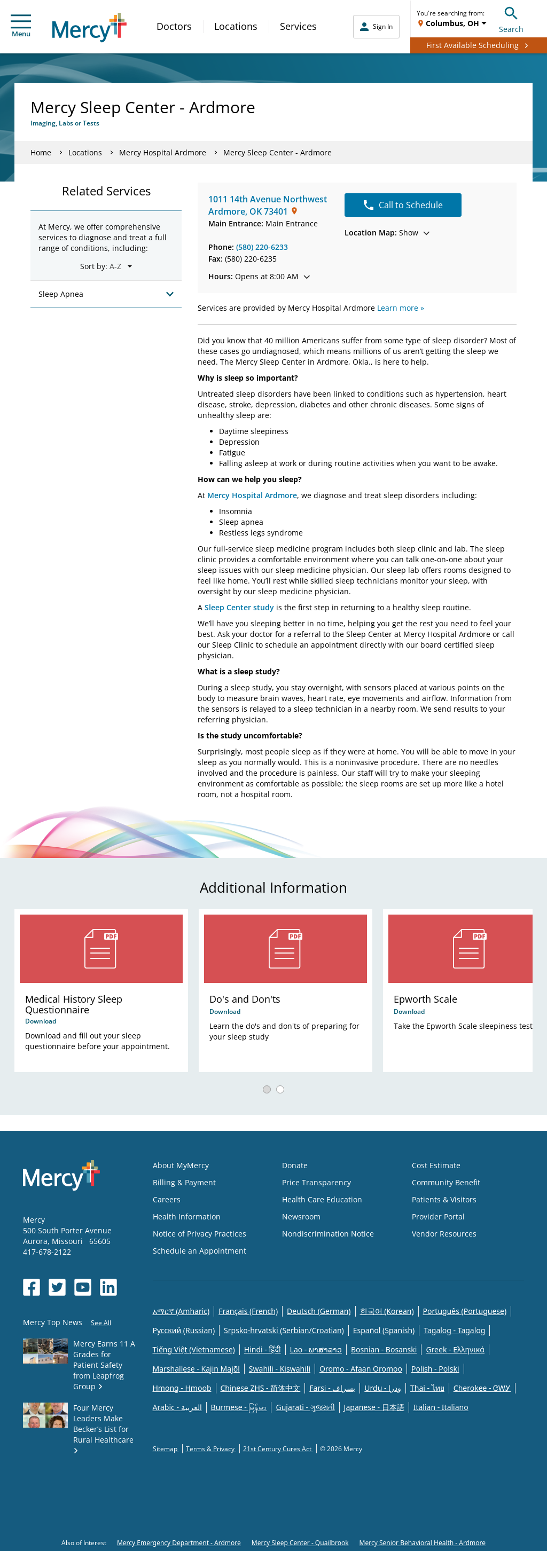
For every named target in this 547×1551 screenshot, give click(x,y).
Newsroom (301, 1216)
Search (511, 18)
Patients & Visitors (444, 1199)
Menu (21, 26)
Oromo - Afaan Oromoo (360, 1369)
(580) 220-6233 (262, 247)
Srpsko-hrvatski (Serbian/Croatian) (284, 1330)
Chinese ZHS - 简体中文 (261, 1388)
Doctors (174, 26)
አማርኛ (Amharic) (181, 1311)
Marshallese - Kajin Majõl (196, 1369)
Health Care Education (322, 1199)
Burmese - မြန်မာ (239, 1407)
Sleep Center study (239, 607)
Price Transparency (316, 1182)
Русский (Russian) (184, 1330)
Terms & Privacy (211, 1448)
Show (387, 232)
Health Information (187, 1216)
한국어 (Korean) (387, 1311)
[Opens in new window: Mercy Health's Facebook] (31, 1287)
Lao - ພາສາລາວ (316, 1349)
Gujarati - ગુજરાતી (305, 1407)
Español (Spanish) (384, 1330)
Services (298, 26)
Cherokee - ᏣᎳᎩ (482, 1388)
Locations (235, 26)
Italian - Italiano (440, 1407)
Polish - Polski (435, 1369)
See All (101, 1322)
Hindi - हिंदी (262, 1349)
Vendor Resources (444, 1234)
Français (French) (248, 1311)
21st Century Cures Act (278, 1448)
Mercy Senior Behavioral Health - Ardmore (423, 1542)
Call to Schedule (403, 205)
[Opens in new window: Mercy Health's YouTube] (82, 1287)
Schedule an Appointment (199, 1251)
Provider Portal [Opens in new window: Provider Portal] (438, 1216)
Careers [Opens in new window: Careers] (167, 1199)
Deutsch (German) (318, 1311)
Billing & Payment (184, 1182)
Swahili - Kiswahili (279, 1369)
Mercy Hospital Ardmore (162, 152)
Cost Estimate (436, 1165)
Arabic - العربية (177, 1407)
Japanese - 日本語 (374, 1407)
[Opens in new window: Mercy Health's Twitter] (57, 1287)
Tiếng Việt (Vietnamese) (194, 1349)
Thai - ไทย (427, 1388)
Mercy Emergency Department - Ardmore (179, 1542)
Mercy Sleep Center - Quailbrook (300, 1542)
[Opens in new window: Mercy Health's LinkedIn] (108, 1287)
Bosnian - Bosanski (384, 1349)
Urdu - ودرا (382, 1388)
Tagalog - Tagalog (454, 1330)
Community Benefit (446, 1182)
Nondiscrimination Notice (328, 1234)
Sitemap (166, 1448)
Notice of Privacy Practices (199, 1234)
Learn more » (400, 308)
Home (40, 152)
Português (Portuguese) (465, 1311)
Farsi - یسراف (332, 1388)
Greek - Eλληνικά (455, 1349)
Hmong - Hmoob (182, 1388)
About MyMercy (181, 1165)
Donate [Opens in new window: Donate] (295, 1165)
